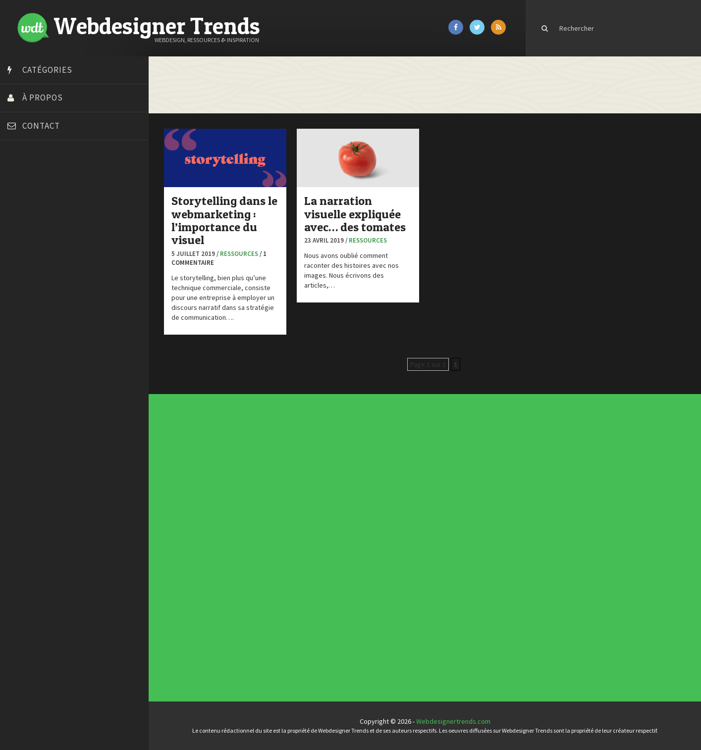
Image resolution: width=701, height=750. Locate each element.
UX (292, 557)
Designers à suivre (295, 538)
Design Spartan (32, 256)
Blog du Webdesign (38, 194)
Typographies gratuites (426, 476)
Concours (294, 534)
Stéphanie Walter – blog (45, 343)
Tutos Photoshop (35, 367)
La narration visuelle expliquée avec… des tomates (355, 214)
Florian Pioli (27, 281)
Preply (19, 330)
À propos (42, 97)
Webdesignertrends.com (453, 721)
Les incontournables (426, 472)
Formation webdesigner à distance (61, 293)
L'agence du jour (295, 547)
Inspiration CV (424, 480)
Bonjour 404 (27, 206)
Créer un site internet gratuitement (62, 231)
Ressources (239, 254)
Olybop (21, 318)
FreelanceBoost (33, 305)
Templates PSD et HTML (426, 482)
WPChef (21, 392)
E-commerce (294, 541)
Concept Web (294, 532)
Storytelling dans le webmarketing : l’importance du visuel (224, 220)
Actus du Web (294, 530)
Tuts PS (21, 380)
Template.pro (30, 355)
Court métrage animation (47, 219)
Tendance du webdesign (426, 474)
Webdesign (294, 559)
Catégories (47, 69)
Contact (41, 125)
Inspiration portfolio (426, 478)
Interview (294, 545)
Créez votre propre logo (46, 244)
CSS (292, 536)
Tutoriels (293, 553)
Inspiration (294, 543)
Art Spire (23, 182)
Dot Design (26, 268)
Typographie (294, 555)
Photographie (294, 549)
